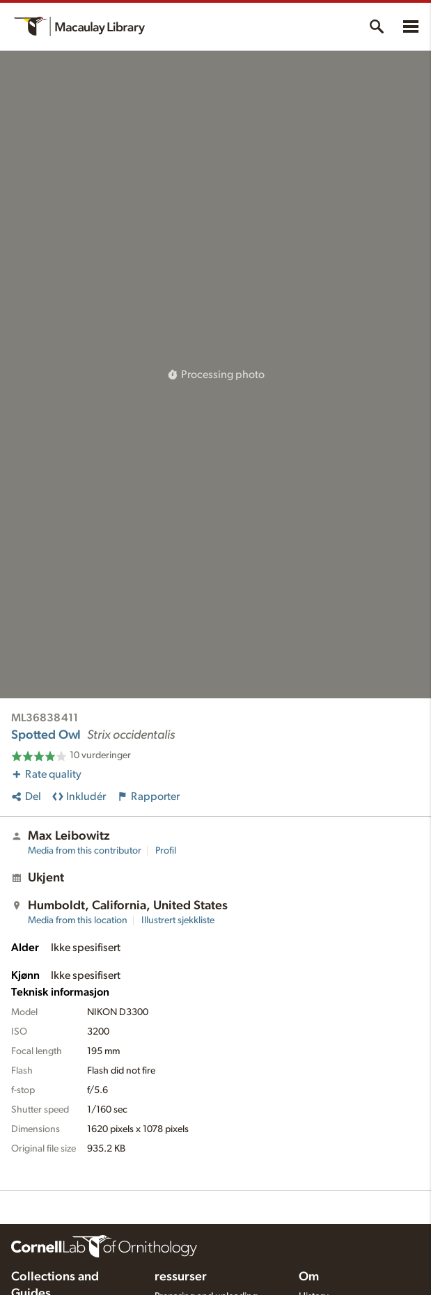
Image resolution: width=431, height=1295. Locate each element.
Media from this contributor (84, 851)
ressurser (181, 1277)
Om (309, 1277)
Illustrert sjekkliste (177, 920)
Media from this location (77, 920)
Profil (165, 851)
